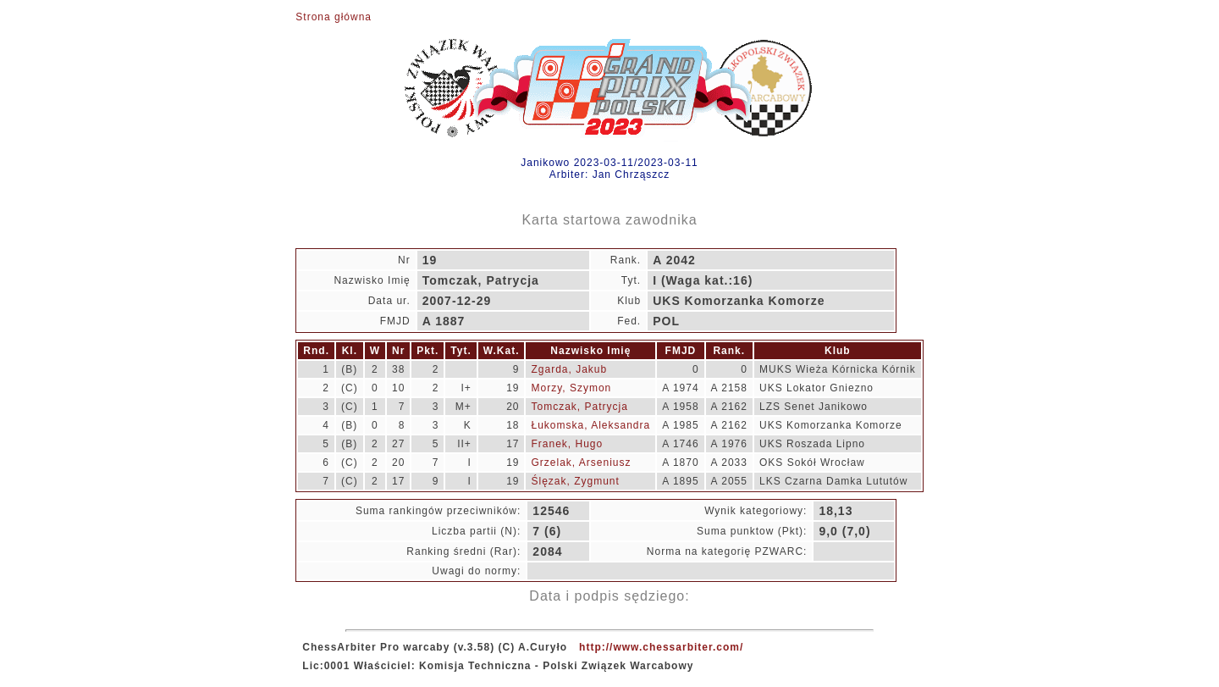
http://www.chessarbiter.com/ (661, 647)
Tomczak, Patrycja (579, 407)
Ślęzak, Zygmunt (575, 481)
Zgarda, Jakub (569, 369)
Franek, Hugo (567, 444)
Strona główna (333, 17)
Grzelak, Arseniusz (581, 462)
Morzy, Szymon (571, 388)
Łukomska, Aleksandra (590, 425)
